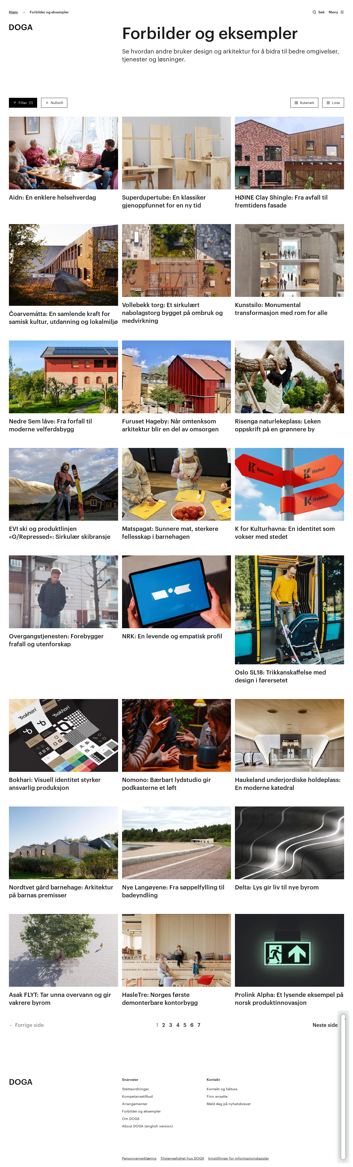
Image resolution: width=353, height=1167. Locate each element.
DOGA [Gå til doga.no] (21, 1081)
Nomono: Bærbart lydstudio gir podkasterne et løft (166, 783)
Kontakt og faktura (222, 1089)
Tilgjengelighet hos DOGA (182, 1158)
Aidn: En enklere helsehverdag (52, 197)
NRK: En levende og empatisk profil (172, 636)
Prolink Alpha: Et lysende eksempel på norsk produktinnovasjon (289, 998)
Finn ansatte (217, 1096)
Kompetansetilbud (137, 1096)
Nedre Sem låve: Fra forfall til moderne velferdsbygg (50, 425)
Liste (333, 103)
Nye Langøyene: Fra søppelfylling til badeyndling (173, 891)
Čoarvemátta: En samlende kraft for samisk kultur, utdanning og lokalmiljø (63, 317)
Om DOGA (131, 1118)
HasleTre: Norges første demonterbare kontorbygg (160, 998)
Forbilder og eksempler (141, 1111)
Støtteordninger (135, 1089)
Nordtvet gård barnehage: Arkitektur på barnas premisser (61, 891)
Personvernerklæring (139, 1158)
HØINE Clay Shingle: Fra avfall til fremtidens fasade (281, 201)
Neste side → (328, 1025)
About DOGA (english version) (147, 1126)
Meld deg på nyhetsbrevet (229, 1104)
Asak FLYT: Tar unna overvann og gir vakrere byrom (60, 998)
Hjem (13, 12)
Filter (23, 102)
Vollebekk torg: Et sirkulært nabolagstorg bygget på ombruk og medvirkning (172, 312)
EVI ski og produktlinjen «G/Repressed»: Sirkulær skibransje (59, 532)
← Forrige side (26, 1025)
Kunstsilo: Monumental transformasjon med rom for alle (281, 308)
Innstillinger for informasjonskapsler (238, 1158)
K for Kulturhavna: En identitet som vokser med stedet (285, 532)
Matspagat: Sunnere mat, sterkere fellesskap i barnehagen (170, 532)
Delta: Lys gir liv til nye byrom (277, 887)
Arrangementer (134, 1104)
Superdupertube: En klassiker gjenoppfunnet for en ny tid (164, 201)
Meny (336, 12)
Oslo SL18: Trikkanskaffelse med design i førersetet (280, 676)
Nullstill (54, 103)
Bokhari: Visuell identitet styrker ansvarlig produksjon (55, 783)
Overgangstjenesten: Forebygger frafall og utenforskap (56, 640)
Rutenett (304, 103)
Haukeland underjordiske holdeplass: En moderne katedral (288, 783)
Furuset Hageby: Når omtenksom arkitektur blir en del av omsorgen (170, 425)
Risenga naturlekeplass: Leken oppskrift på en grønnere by (278, 425)
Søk (321, 12)
